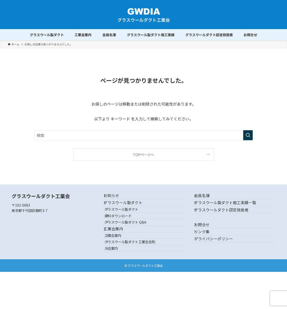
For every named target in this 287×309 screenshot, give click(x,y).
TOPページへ (143, 154)
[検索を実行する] (248, 135)
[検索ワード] (143, 135)
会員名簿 (206, 198)
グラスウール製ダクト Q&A (132, 240)
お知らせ (115, 198)
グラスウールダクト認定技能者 (225, 221)
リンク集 (206, 251)
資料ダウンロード (124, 230)
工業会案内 (117, 252)
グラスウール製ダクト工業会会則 (136, 273)
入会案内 (117, 283)
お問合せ (206, 240)
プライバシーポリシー (217, 263)
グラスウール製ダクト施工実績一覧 (229, 209)
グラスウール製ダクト (127, 209)
